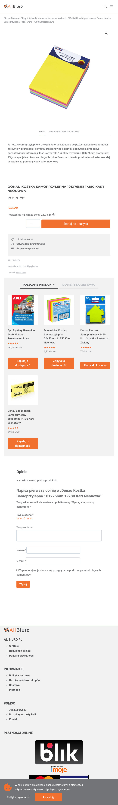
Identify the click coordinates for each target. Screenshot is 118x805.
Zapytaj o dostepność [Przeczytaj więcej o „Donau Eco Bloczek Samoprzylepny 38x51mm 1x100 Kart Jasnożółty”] (22, 444)
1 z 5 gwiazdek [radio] (17, 519)
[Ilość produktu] (35, 224)
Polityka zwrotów (19, 675)
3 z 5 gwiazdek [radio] (24, 519)
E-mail (21, 561)
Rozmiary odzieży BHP (22, 714)
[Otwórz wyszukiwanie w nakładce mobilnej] (105, 6)
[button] (106, 33)
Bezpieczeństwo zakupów (24, 680)
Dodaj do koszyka (77, 224)
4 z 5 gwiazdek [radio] (28, 519)
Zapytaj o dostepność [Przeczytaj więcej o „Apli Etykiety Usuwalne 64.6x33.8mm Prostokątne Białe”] (22, 364)
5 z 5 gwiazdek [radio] (31, 519)
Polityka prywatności (21, 655)
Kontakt (14, 719)
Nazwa (21, 550)
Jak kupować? (17, 709)
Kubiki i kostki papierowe (27, 267)
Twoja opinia (25, 528)
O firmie (14, 645)
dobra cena (21, 273)
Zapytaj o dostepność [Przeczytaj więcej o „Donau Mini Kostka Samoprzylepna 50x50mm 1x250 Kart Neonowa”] (59, 364)
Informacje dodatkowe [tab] (64, 131)
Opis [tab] (42, 131)
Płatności (15, 689)
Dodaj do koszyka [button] (95, 366)
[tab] (39, 285)
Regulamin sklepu (20, 650)
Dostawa (14, 685)
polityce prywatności (58, 789)
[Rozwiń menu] (111, 6)
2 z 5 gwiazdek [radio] (21, 519)
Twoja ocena (25, 515)
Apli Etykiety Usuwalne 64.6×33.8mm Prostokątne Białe (21, 335)
